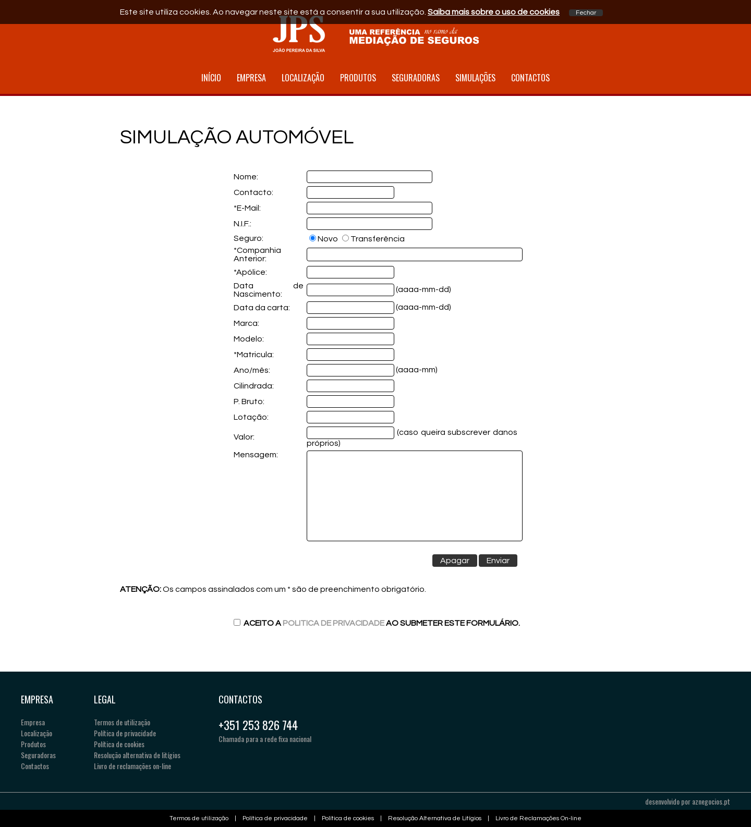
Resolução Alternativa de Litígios (434, 818)
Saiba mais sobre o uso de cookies (494, 12)
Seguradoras (416, 77)
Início (211, 77)
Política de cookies (119, 743)
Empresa (251, 77)
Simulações (475, 77)
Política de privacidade (125, 732)
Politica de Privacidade (333, 623)
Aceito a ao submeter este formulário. (377, 623)
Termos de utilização (122, 721)
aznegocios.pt (711, 801)
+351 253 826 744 (258, 724)
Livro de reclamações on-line (132, 765)
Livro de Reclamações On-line (538, 818)
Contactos (530, 77)
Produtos (358, 77)
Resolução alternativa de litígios (137, 754)
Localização (303, 77)
